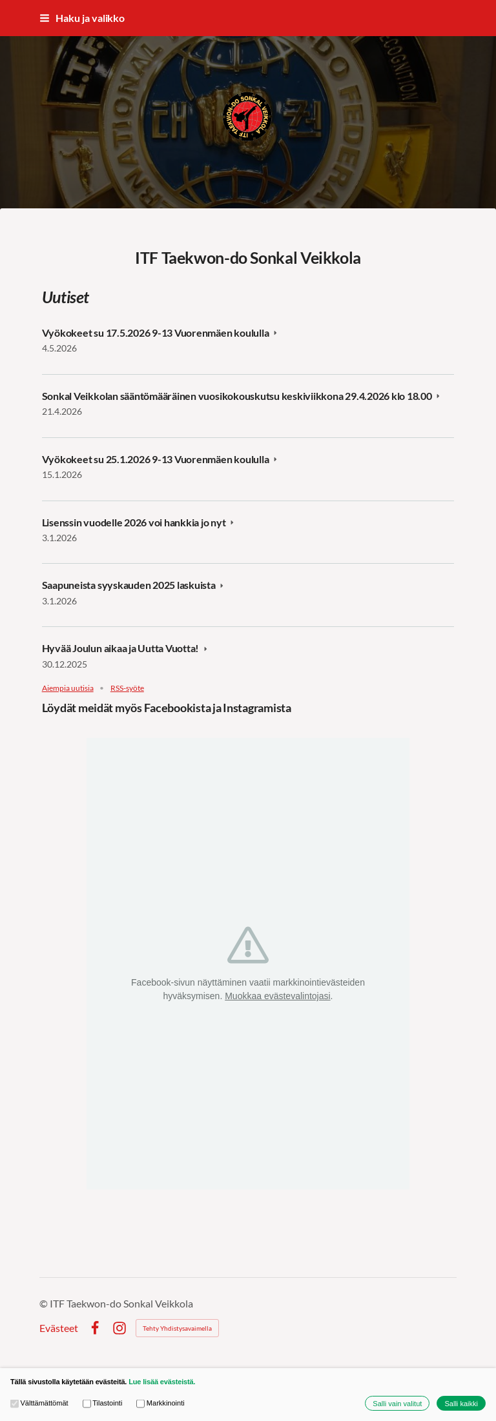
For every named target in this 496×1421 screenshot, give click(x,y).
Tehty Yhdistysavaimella (177, 1328)
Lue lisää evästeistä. (162, 1382)
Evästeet (58, 1328)
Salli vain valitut (397, 1403)
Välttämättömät (39, 1403)
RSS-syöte (127, 688)
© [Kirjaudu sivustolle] (44, 1303)
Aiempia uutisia (68, 688)
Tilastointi (103, 1403)
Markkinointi (160, 1403)
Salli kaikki (461, 1403)
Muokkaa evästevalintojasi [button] (277, 996)
